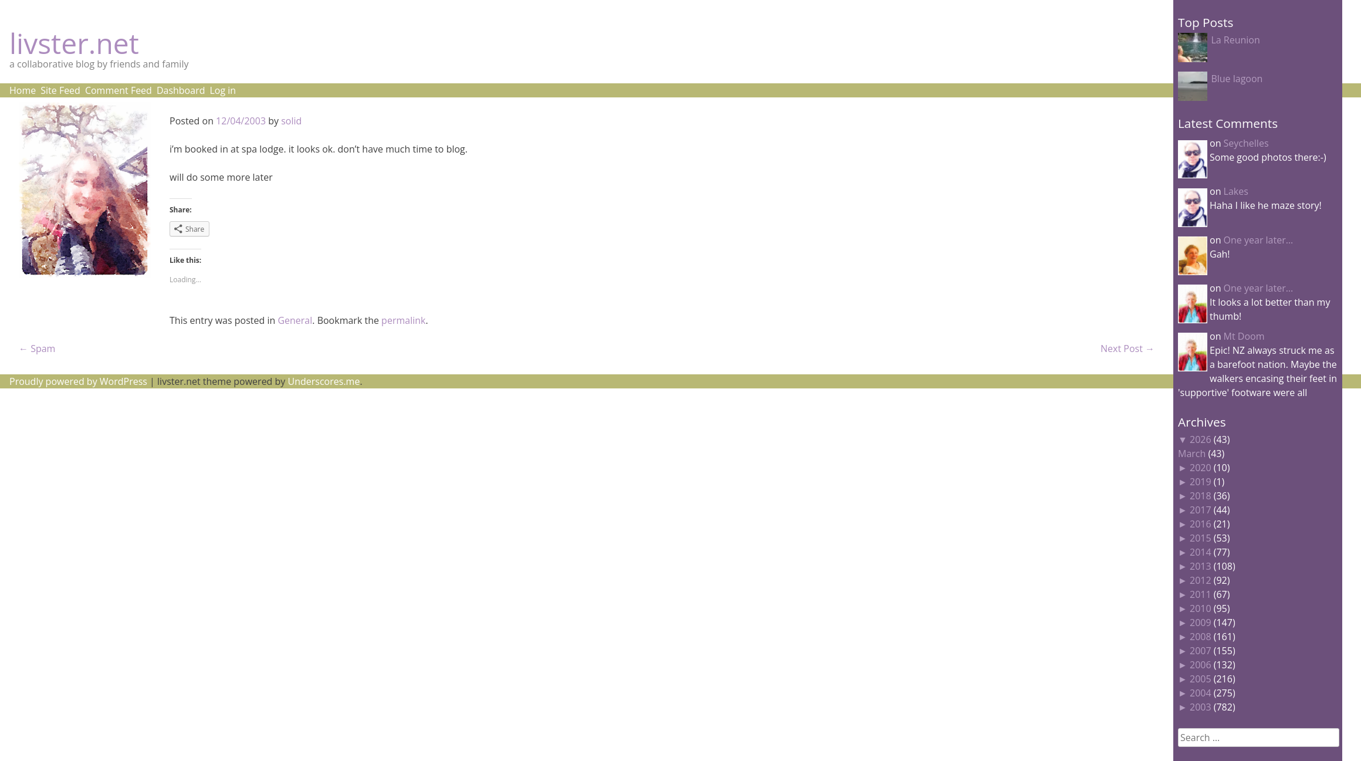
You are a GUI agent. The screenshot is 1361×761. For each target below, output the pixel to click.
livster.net (74, 43)
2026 (1200, 439)
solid (291, 120)
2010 (1200, 608)
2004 (1200, 692)
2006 (1200, 664)
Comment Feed (118, 90)
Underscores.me (324, 381)
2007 (1200, 650)
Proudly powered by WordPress (78, 381)
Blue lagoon (1236, 78)
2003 (1200, 707)
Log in (222, 90)
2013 (1200, 566)
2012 (1200, 580)
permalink (403, 320)
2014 (1200, 552)
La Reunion (1235, 39)
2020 (1200, 467)
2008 (1200, 636)
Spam (37, 348)
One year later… (1259, 240)
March (1192, 453)
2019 (1200, 481)
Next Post (1128, 348)
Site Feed (60, 90)
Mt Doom (1244, 336)
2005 (1200, 678)
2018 (1200, 495)
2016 (1200, 524)
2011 (1200, 594)
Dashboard (181, 90)
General (294, 320)
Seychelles (1246, 143)
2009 (1200, 622)
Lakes (1236, 191)
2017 (1200, 509)
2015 (1200, 538)
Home (22, 90)
